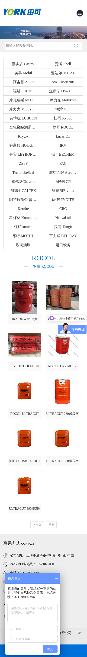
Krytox (23, 136)
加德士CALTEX (23, 191)
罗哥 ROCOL (63, 127)
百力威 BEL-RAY (63, 236)
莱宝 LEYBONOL (23, 154)
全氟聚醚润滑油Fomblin (26, 127)
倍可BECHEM (63, 154)
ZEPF (23, 163)
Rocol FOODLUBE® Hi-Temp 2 (24, 367)
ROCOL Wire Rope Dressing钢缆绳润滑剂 (24, 320)
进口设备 (63, 245)
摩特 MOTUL (23, 236)
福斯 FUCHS (23, 91)
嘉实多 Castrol (23, 64)
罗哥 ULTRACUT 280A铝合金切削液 (25, 462)
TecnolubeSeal (23, 172)
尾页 (51, 524)
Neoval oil (63, 218)
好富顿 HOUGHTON (25, 145)
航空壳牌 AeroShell (64, 172)
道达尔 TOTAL (63, 73)
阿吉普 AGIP (23, 82)
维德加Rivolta (63, 191)
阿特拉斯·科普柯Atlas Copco (26, 200)
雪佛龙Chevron (23, 182)
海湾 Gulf (63, 109)
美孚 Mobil (23, 73)
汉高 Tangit (63, 227)
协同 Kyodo (63, 118)
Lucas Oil (63, 136)
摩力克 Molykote (63, 100)
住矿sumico (23, 227)
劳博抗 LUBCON (23, 118)
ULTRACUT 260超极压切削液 (62, 415)
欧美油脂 (23, 245)
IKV (63, 145)
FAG (63, 163)
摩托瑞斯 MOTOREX (26, 100)
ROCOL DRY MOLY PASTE (62, 367)
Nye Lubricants (63, 82)
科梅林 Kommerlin (24, 218)
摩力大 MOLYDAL (24, 109)
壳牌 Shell (63, 64)
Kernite (23, 209)
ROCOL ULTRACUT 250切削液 (24, 415)
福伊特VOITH (63, 200)
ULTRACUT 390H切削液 (24, 510)
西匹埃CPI (63, 182)
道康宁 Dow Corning (65, 91)
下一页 (37, 524)
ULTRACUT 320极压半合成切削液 (62, 462)
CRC (63, 209)
